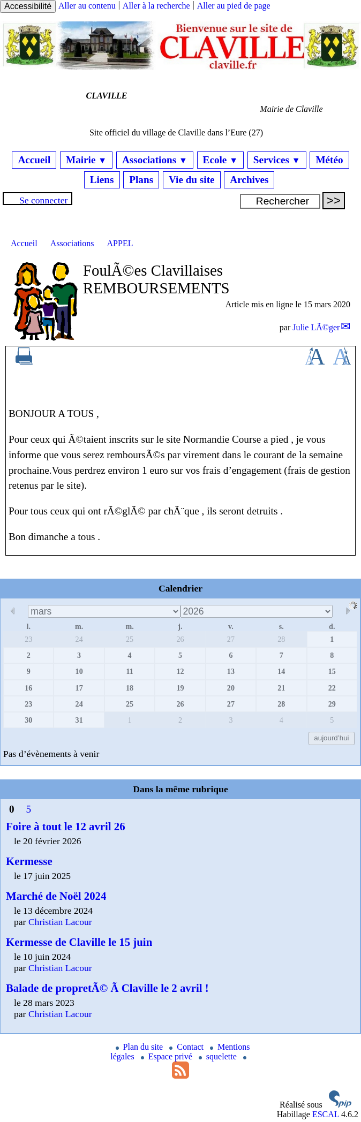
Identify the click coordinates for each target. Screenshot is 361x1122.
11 (129, 671)
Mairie (86, 159)
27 (231, 639)
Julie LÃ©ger (316, 327)
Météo (329, 159)
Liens (102, 179)
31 (79, 720)
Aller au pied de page (233, 5)
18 (129, 688)
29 (332, 704)
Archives (249, 179)
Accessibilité (27, 6)
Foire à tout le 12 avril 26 (65, 826)
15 (332, 671)
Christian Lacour (60, 921)
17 (79, 688)
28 (281, 639)
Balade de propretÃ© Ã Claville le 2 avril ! (107, 988)
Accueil (34, 159)
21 (281, 688)
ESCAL (325, 1114)
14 (281, 671)
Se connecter (43, 200)
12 (180, 671)
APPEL (120, 243)
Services (276, 159)
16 (28, 688)
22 (332, 688)
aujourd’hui (331, 738)
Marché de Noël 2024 (56, 896)
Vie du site (192, 179)
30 (28, 720)
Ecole (220, 159)
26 (180, 639)
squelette (219, 1056)
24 (79, 639)
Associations (154, 159)
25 (129, 639)
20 (231, 688)
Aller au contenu (87, 5)
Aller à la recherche (156, 5)
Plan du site (141, 1046)
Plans (141, 179)
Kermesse (29, 861)
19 (180, 688)
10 (79, 671)
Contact (187, 1046)
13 (231, 671)
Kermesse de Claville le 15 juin (79, 942)
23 (28, 639)
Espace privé (167, 1056)
